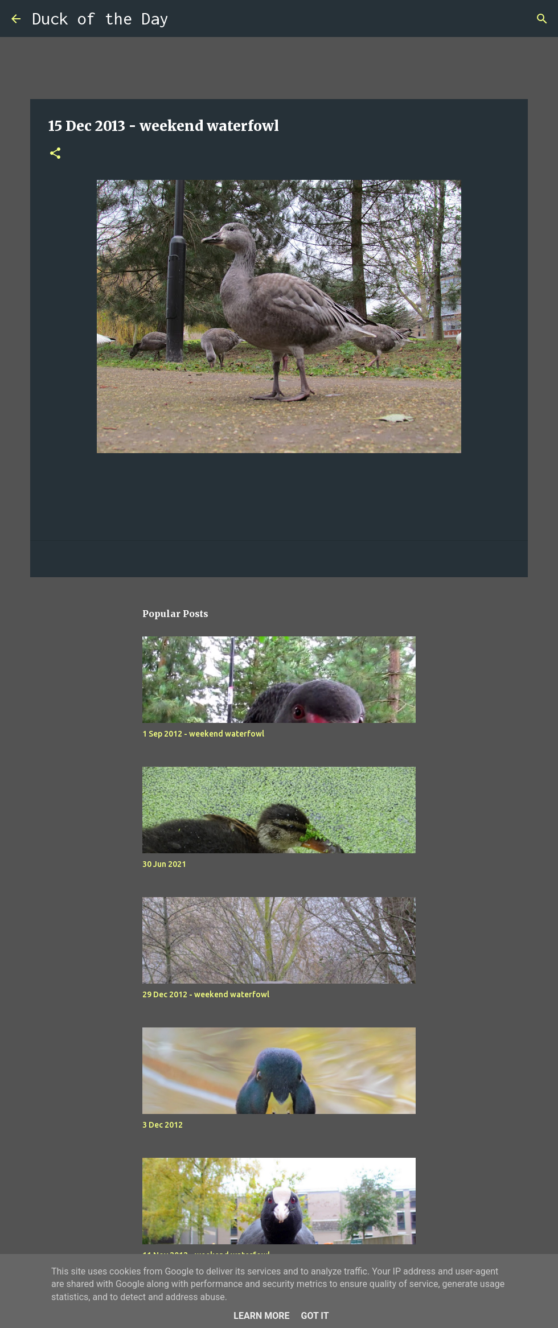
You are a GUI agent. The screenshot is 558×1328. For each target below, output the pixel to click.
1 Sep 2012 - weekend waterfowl (203, 733)
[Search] (184, 18)
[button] (55, 154)
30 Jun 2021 (164, 864)
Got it (315, 1315)
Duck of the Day (100, 18)
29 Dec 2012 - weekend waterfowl (205, 994)
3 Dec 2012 (162, 1124)
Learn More (261, 1315)
